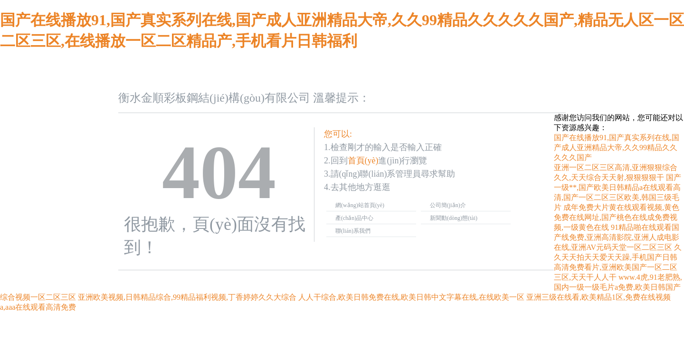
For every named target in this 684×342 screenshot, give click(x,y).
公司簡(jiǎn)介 (448, 205)
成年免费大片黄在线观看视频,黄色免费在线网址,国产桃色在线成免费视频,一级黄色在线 (616, 217)
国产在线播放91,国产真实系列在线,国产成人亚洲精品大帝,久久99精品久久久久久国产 (616, 147)
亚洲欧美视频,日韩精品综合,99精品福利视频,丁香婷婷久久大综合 (187, 297)
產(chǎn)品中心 (354, 218)
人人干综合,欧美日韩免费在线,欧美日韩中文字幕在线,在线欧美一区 (411, 297)
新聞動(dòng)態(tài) (453, 218)
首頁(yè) (363, 160)
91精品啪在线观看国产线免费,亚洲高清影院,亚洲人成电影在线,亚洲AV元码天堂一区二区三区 (616, 237)
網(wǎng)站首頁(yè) (359, 205)
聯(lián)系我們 (352, 231)
